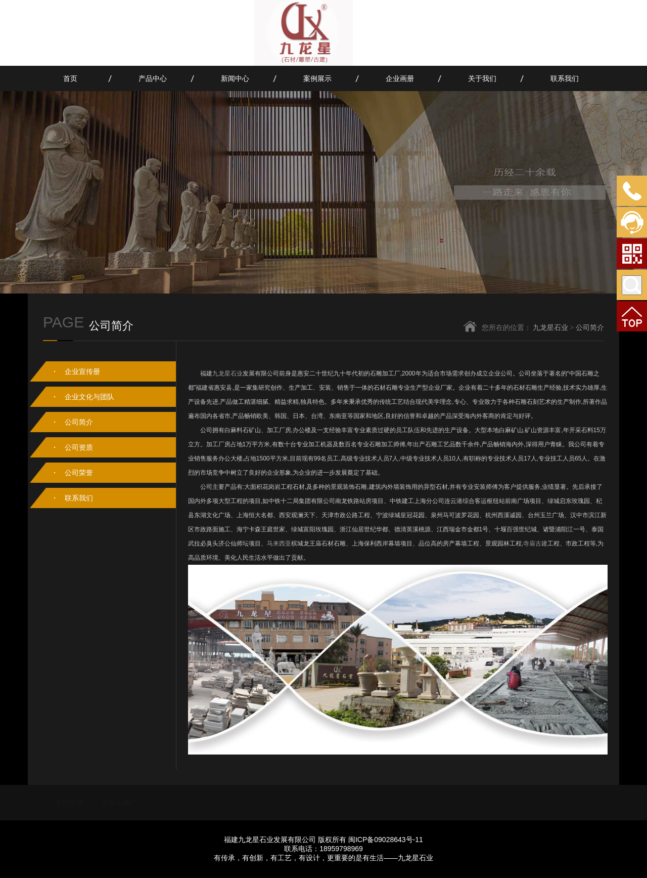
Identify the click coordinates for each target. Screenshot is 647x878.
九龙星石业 (550, 327)
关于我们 (482, 78)
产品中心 (152, 78)
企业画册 (400, 78)
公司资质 (79, 447)
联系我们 (564, 78)
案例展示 (317, 78)
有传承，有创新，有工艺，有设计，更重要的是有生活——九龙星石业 (323, 858)
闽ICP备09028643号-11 (385, 839)
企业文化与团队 (89, 397)
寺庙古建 (535, 543)
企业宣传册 (82, 371)
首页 (70, 78)
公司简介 (590, 327)
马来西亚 (279, 543)
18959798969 (341, 849)
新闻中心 (235, 78)
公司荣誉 (79, 473)
